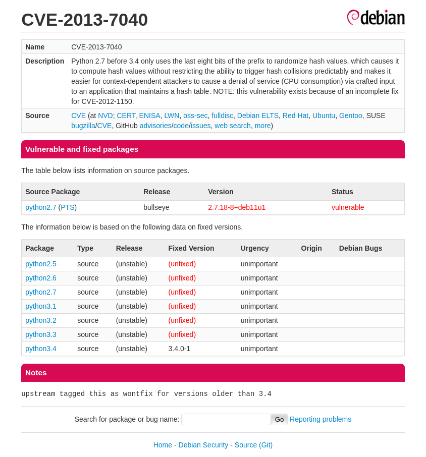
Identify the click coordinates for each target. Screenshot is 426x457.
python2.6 (41, 278)
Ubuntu (323, 115)
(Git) (266, 445)
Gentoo (350, 115)
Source (246, 445)
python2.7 (41, 207)
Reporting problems (320, 419)
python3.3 (41, 334)
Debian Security (204, 445)
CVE (78, 115)
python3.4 (41, 349)
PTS (67, 207)
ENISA (150, 115)
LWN (171, 115)
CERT (126, 115)
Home (162, 445)
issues (201, 126)
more (263, 126)
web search (233, 126)
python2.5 (41, 264)
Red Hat (295, 115)
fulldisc (222, 115)
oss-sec (195, 115)
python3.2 (41, 320)
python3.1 (41, 306)
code (181, 126)
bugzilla (83, 126)
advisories (156, 126)
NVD (105, 115)
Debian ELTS (258, 115)
